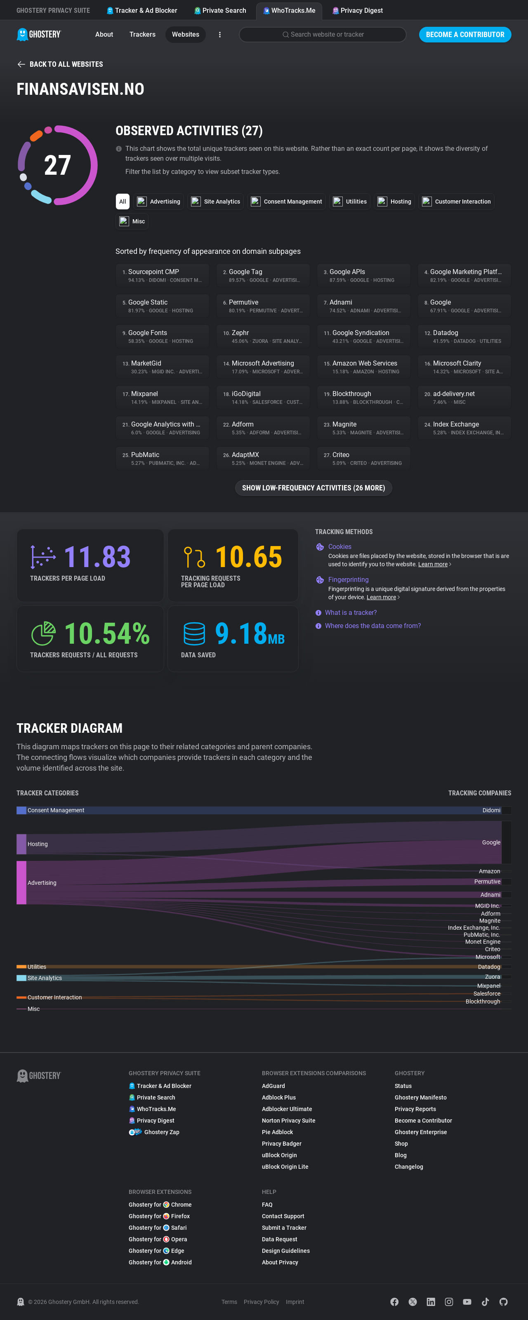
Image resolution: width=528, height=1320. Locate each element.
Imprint (295, 1302)
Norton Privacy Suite (289, 1120)
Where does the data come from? (368, 626)
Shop (401, 1143)
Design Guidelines (286, 1250)
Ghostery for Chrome (160, 1204)
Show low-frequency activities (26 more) (313, 487)
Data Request (279, 1239)
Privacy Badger (282, 1143)
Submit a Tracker (284, 1227)
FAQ (267, 1204)
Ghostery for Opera (158, 1239)
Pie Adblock (277, 1132)
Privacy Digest (357, 10)
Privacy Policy (261, 1302)
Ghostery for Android (160, 1262)
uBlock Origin (279, 1155)
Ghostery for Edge (156, 1250)
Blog (401, 1155)
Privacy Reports (415, 1109)
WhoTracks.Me (289, 10)
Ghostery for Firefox (159, 1216)
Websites (185, 34)
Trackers (143, 34)
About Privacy (280, 1262)
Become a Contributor (465, 34)
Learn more (435, 564)
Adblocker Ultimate (287, 1109)
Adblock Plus (279, 1097)
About (104, 34)
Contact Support (283, 1216)
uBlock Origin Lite (285, 1166)
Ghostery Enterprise (421, 1132)
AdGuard (273, 1086)
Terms (229, 1302)
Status (403, 1086)
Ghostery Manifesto (421, 1097)
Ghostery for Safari (158, 1227)
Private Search (220, 10)
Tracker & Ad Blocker (141, 10)
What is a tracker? (346, 613)
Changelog (409, 1166)
